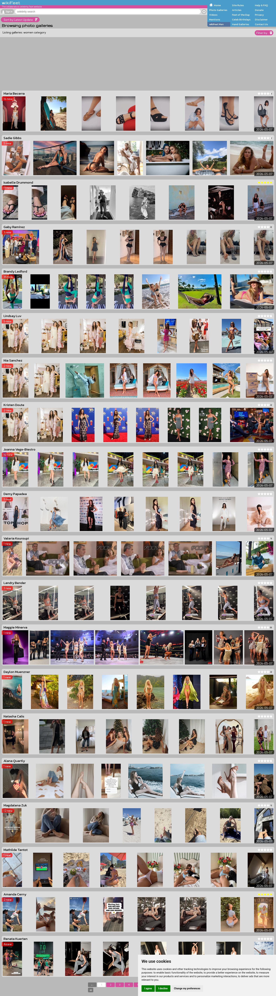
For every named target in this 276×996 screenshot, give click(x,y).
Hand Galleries (240, 24)
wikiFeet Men (216, 24)
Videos (213, 15)
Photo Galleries (218, 10)
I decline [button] (163, 988)
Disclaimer (261, 19)
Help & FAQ (261, 5)
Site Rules (238, 5)
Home (217, 5)
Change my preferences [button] (187, 988)
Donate (259, 10)
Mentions (214, 19)
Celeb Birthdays (241, 19)
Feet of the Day (241, 15)
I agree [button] (148, 988)
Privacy (259, 15)
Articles (236, 10)
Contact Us (261, 24)
